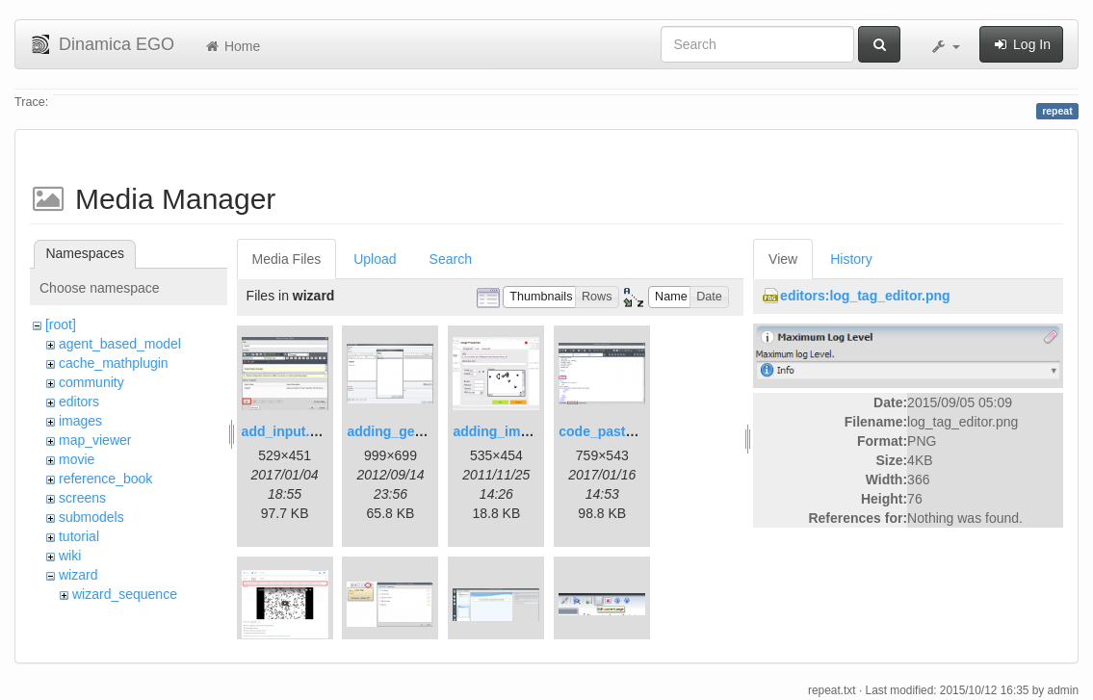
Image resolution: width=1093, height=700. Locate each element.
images (80, 420)
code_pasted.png (614, 431)
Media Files (287, 259)
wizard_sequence (124, 594)
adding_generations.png (425, 431)
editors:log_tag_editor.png (865, 295)
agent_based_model (120, 343)
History (851, 259)
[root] (60, 324)
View (782, 259)
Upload (374, 259)
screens (82, 498)
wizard (78, 575)
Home (231, 46)
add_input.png (288, 431)
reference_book (105, 478)
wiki (70, 555)
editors (79, 401)
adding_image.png (512, 431)
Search (450, 259)
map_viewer (95, 440)
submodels (91, 517)
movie (76, 459)
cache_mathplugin (114, 363)
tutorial (79, 536)
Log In (1021, 44)
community (91, 382)
